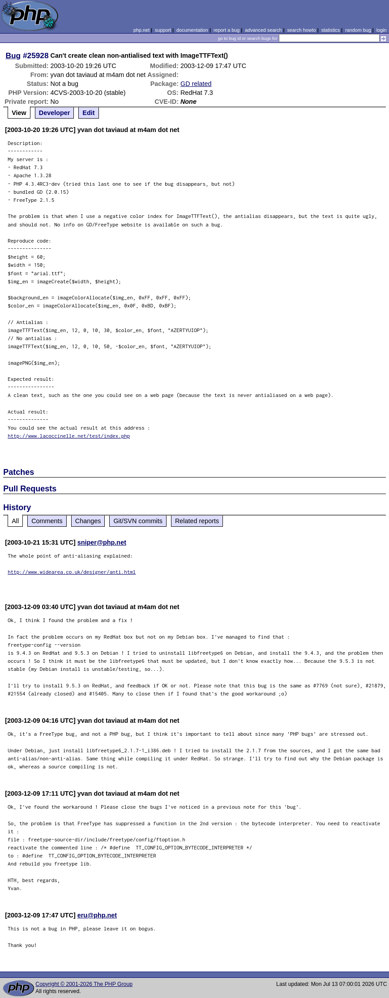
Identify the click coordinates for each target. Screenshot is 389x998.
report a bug (226, 30)
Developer (54, 112)
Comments (47, 521)
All (15, 521)
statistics (330, 30)
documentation (192, 30)
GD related (196, 83)
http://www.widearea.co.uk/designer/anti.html (72, 572)
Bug (13, 55)
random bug (358, 30)
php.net (141, 30)
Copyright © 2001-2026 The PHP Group (84, 984)
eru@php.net (97, 915)
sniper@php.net (101, 542)
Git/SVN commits (137, 521)
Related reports (197, 521)
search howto (301, 30)
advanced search (263, 30)
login (381, 30)
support (163, 30)
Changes (88, 521)
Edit (88, 112)
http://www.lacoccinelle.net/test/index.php (69, 436)
